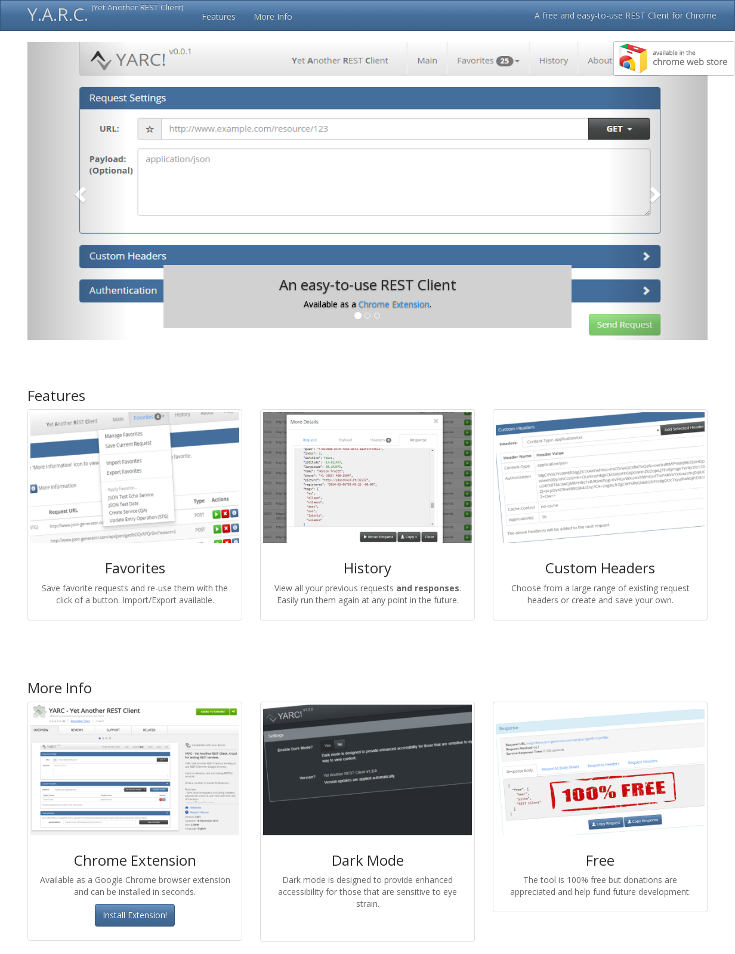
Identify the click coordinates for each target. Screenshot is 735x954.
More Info (273, 16)
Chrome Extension (394, 304)
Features (219, 16)
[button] (78, 191)
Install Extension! (135, 915)
